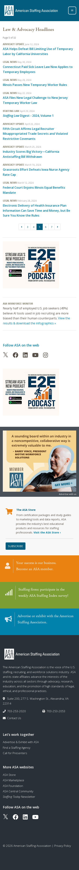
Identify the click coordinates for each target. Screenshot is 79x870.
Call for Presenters (15, 753)
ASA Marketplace (13, 780)
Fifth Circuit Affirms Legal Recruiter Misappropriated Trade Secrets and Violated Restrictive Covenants (35, 134)
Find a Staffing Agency (16, 747)
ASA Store (9, 775)
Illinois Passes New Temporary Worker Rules (35, 85)
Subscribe (15, 546)
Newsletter (19, 796)
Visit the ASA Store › (47, 532)
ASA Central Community (18, 791)
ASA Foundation (13, 786)
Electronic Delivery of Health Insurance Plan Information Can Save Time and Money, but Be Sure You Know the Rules (36, 210)
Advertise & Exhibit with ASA (21, 742)
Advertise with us (67, 494)
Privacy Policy (62, 846)
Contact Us (14, 718)
